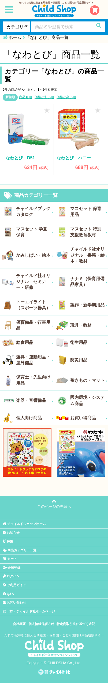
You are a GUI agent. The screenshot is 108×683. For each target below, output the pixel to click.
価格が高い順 (66, 97)
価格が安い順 (44, 97)
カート (10, 559)
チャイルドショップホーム (24, 524)
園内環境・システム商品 (88, 400)
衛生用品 (88, 342)
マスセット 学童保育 (34, 232)
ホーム (15, 37)
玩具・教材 (88, 325)
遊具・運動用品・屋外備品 (34, 360)
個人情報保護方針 (41, 624)
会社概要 (19, 624)
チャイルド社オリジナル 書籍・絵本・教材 (88, 255)
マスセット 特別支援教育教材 (88, 232)
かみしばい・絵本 (34, 255)
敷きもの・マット (88, 380)
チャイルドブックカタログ (34, 211)
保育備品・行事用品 (34, 325)
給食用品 (34, 342)
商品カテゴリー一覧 (31, 195)
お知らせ (11, 533)
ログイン (11, 576)
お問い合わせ (14, 602)
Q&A (8, 594)
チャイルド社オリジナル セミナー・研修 (34, 281)
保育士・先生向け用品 (34, 380)
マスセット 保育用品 (88, 211)
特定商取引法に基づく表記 (76, 624)
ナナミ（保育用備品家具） (88, 281)
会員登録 (11, 568)
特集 (8, 541)
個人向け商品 (34, 418)
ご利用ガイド (14, 585)
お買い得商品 (88, 418)
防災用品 (88, 360)
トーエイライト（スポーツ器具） (34, 305)
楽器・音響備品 (34, 400)
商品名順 (25, 97)
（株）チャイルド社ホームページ (29, 611)
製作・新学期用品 (88, 305)
